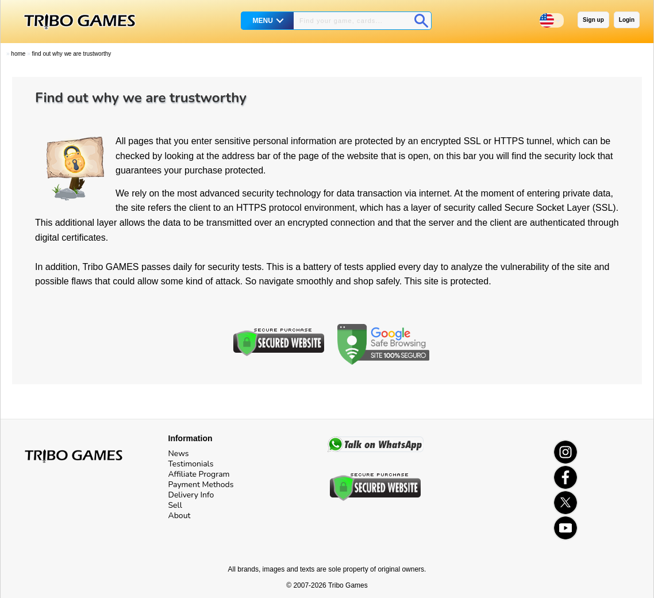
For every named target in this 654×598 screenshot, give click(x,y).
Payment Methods (201, 484)
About (179, 515)
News (178, 453)
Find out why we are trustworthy (71, 54)
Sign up (593, 20)
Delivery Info (191, 494)
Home (18, 54)
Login (626, 20)
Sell (175, 505)
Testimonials (191, 463)
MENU (263, 21)
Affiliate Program (199, 474)
